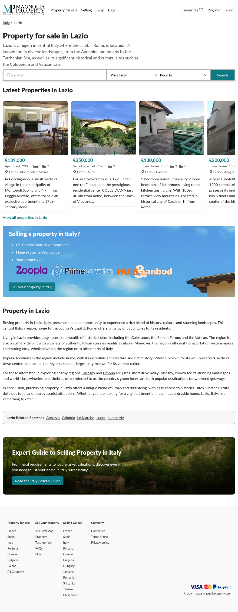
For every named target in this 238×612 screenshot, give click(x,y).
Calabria (68, 417)
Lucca (101, 417)
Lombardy (116, 417)
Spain (11, 537)
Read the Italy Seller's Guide (37, 480)
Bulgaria (12, 560)
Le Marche (85, 417)
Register (214, 10)
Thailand (68, 589)
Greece (12, 554)
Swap (100, 10)
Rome (91, 328)
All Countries (16, 572)
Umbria (109, 373)
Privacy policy (100, 542)
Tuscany (88, 373)
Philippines (70, 595)
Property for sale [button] (63, 10)
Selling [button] (86, 10)
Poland (12, 566)
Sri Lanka (69, 583)
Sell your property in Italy (32, 287)
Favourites (193, 10)
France (11, 531)
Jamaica (68, 572)
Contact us (98, 531)
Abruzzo (53, 417)
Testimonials (43, 542)
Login (229, 10)
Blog (111, 10)
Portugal (13, 548)
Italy (6, 22)
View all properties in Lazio (25, 217)
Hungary (69, 566)
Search (222, 75)
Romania (69, 577)
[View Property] (35, 128)
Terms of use (99, 537)
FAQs (39, 548)
